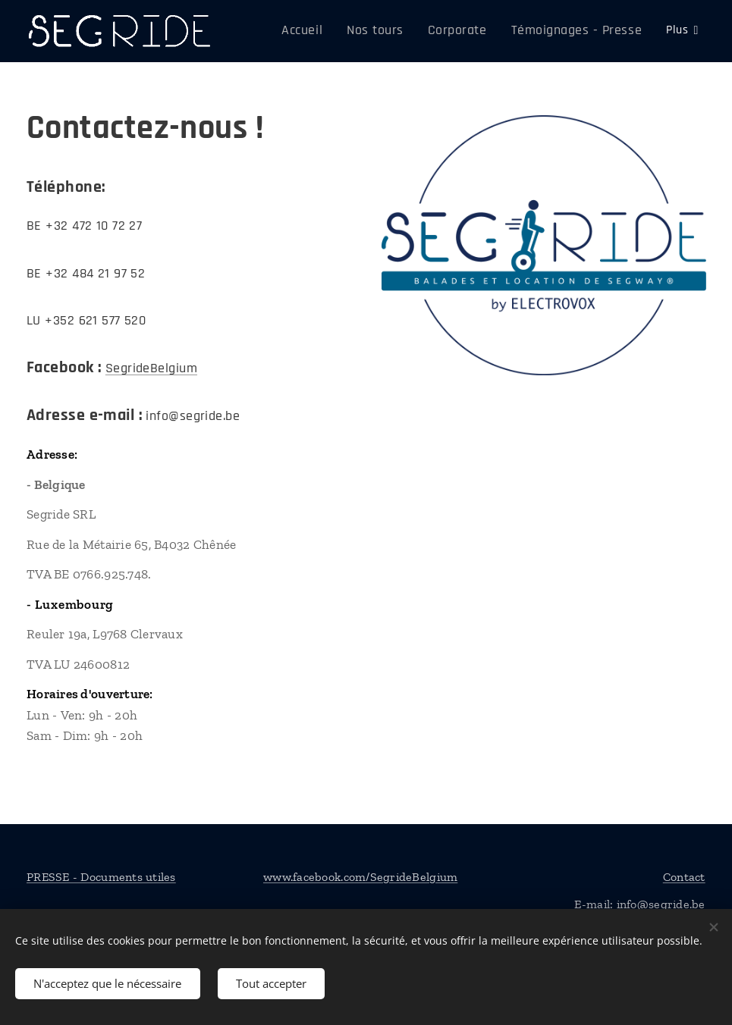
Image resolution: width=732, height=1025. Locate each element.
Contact (684, 877)
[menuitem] (336, 31)
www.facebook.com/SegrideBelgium (360, 877)
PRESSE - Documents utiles (101, 877)
